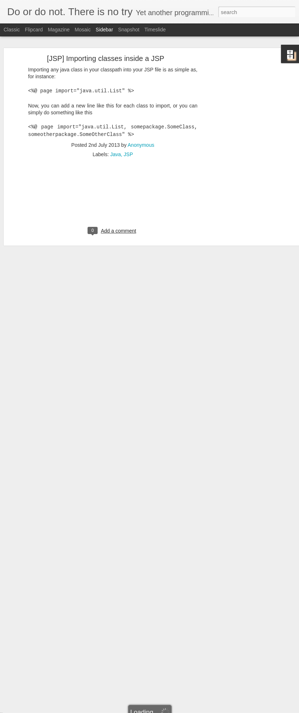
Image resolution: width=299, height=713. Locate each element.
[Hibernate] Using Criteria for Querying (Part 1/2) (64, 693)
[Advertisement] (237, 158)
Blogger (172, 709)
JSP (128, 141)
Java (115, 141)
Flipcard (34, 29)
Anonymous (141, 131)
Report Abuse (193, 709)
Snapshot (128, 29)
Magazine (59, 29)
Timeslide (155, 29)
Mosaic (82, 29)
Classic (12, 29)
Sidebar (104, 29)
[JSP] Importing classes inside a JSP (105, 45)
